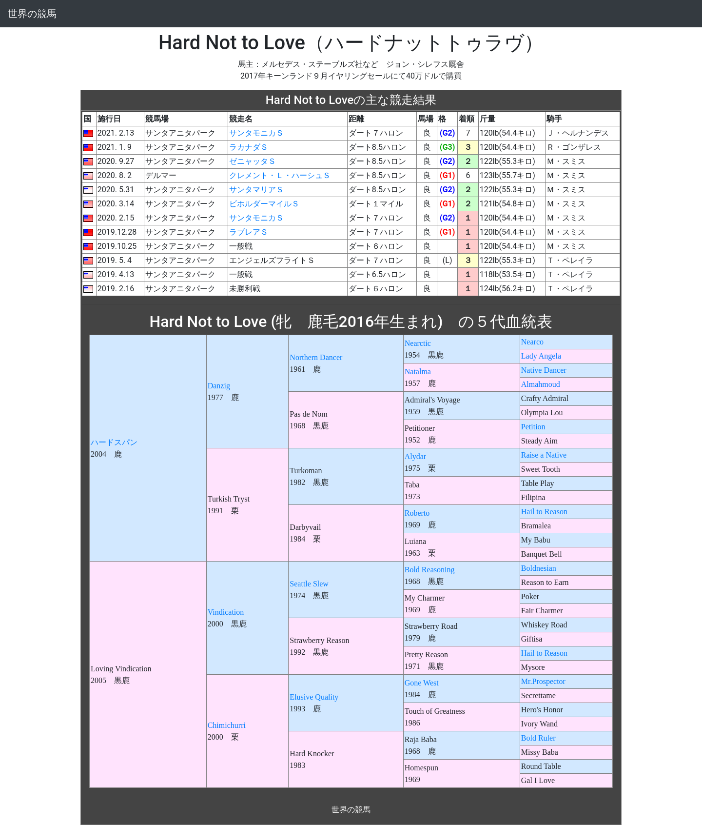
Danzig (219, 386)
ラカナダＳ (248, 147)
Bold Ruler (538, 738)
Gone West (422, 683)
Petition (533, 427)
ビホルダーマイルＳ (264, 203)
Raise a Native (543, 455)
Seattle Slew (309, 584)
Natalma (418, 371)
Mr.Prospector (543, 681)
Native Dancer (543, 370)
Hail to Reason (544, 511)
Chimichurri (227, 725)
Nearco (532, 342)
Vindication (226, 612)
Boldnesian (538, 568)
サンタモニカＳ (256, 133)
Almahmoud (540, 384)
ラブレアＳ (248, 232)
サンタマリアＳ (256, 189)
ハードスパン (114, 442)
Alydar (415, 456)
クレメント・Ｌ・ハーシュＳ (280, 175)
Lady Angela (541, 356)
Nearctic (418, 343)
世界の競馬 (32, 14)
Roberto (417, 513)
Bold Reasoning (430, 569)
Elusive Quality (314, 697)
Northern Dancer (316, 357)
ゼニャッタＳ (252, 161)
